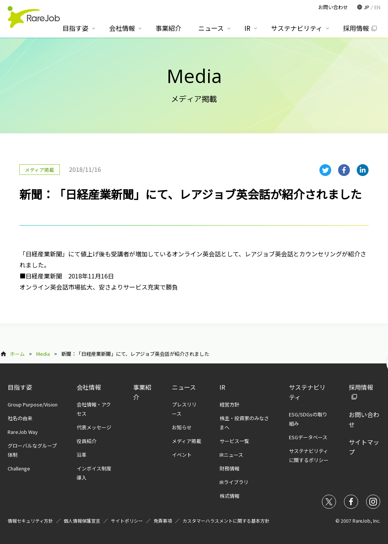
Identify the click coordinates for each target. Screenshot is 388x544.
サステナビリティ (296, 28)
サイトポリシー (127, 520)
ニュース (184, 387)
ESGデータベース (308, 437)
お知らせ (182, 427)
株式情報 (229, 495)
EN (377, 7)
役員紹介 (86, 441)
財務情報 (229, 468)
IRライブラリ (234, 482)
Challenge (19, 468)
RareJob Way (23, 431)
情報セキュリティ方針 (30, 520)
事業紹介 (168, 28)
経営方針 (229, 404)
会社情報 (89, 387)
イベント (182, 454)
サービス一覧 (234, 441)
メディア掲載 (186, 441)
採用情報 (356, 28)
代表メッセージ (94, 427)
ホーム (17, 353)
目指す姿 (20, 387)
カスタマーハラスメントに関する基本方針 (226, 520)
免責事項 (163, 520)
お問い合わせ (333, 7)
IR (222, 387)
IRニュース (231, 454)
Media (43, 353)
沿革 (82, 454)
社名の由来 (20, 418)
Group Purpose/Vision (33, 404)
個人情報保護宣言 (82, 520)
